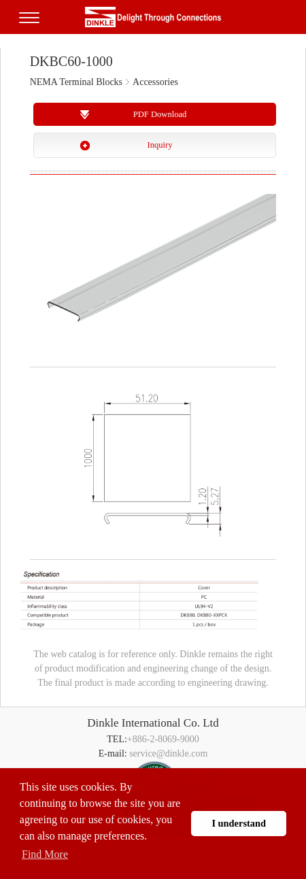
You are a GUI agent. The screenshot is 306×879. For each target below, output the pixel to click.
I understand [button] (238, 823)
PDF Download (160, 114)
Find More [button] (45, 854)
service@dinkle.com (168, 753)
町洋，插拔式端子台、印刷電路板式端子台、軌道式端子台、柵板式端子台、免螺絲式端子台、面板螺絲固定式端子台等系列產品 (153, 17)
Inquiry (159, 145)
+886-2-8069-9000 (163, 739)
